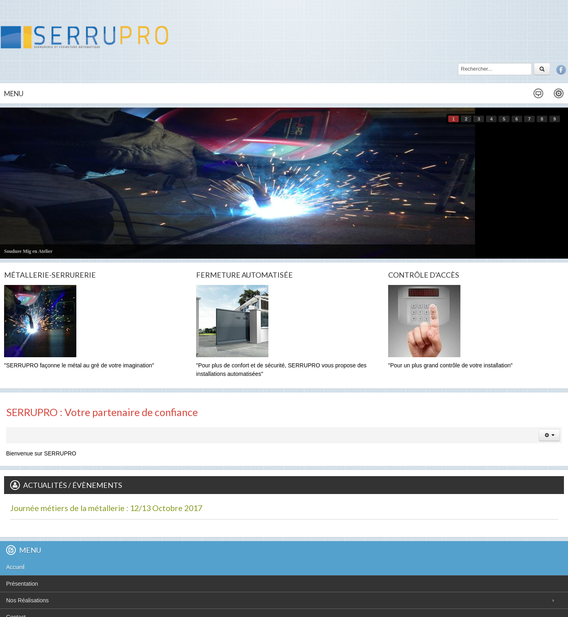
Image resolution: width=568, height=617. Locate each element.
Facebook (561, 70)
